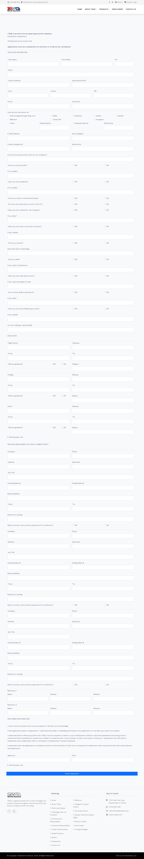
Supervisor (76, 462)
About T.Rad (90, 9)
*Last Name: (12, 59)
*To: (73, 354)
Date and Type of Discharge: (19, 249)
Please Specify (45, 123)
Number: (53, 694)
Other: (10, 406)
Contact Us (131, 9)
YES (75, 165)
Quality (54, 837)
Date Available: (78, 134)
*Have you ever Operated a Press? (21, 276)
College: (11, 375)
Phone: (10, 102)
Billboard (13, 119)
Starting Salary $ (14, 483)
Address (75, 375)
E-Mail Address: (14, 134)
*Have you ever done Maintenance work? (24, 309)
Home (80, 9)
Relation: (97, 694)
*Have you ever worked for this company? (24, 210)
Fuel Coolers (79, 825)
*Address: (76, 343)
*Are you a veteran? (15, 243)
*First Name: (66, 59)
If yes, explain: (13, 232)
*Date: (10, 70)
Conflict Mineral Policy (60, 829)
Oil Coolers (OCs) (81, 811)
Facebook (78, 116)
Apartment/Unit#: (79, 80)
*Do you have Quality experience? (21, 292)
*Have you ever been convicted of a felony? (25, 226)
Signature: (11, 755)
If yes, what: (12, 298)
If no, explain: (13, 171)
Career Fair (57, 119)
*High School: (13, 343)
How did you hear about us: (18, 112)
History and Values (58, 808)
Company (11, 452)
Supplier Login (130, 2)
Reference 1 (12, 691)
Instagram (100, 119)
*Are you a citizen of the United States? (23, 198)
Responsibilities (14, 494)
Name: (10, 694)
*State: (53, 91)
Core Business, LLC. (129, 855)
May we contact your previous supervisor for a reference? (30, 525)
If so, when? (12, 216)
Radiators (78, 800)
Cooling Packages (81, 829)
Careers (119, 2)
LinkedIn (120, 116)
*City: (10, 91)
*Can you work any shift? (17, 165)
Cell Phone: (76, 102)
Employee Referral (81, 123)
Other (12, 123)
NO (108, 165)
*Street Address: (14, 80)
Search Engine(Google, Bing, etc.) (23, 116)
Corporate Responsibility (61, 825)
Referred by (108, 123)
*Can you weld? (14, 259)
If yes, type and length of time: (19, 282)
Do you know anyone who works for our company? (27, 155)
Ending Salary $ (78, 483)
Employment (117, 9)
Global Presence (58, 833)
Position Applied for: (15, 144)
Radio (55, 116)
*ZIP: (95, 91)
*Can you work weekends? (18, 182)
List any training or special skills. (20, 325)
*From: (10, 354)
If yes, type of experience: (18, 265)
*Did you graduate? (15, 364)
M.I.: (116, 59)
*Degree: (75, 364)
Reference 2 (12, 705)
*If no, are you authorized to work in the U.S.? (25, 204)
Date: (74, 755)
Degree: (75, 396)
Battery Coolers (81, 822)
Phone (74, 452)
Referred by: (76, 144)
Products (103, 9)
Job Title (11, 473)
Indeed (98, 116)
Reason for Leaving (15, 515)
